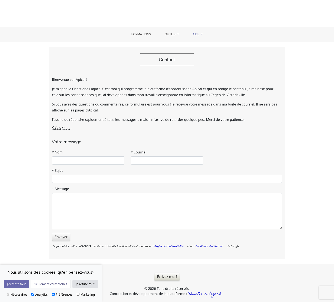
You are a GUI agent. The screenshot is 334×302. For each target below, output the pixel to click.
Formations (141, 34)
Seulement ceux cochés (51, 284)
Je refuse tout (85, 284)
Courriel (140, 152)
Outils (170, 34)
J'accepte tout (16, 284)
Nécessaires (17, 294)
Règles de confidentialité (169, 246)
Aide (198, 34)
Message (62, 188)
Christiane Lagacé (204, 294)
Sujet (59, 170)
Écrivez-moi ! (167, 276)
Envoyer (61, 236)
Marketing (86, 294)
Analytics (39, 294)
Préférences (62, 294)
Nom (59, 152)
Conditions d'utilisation (209, 246)
